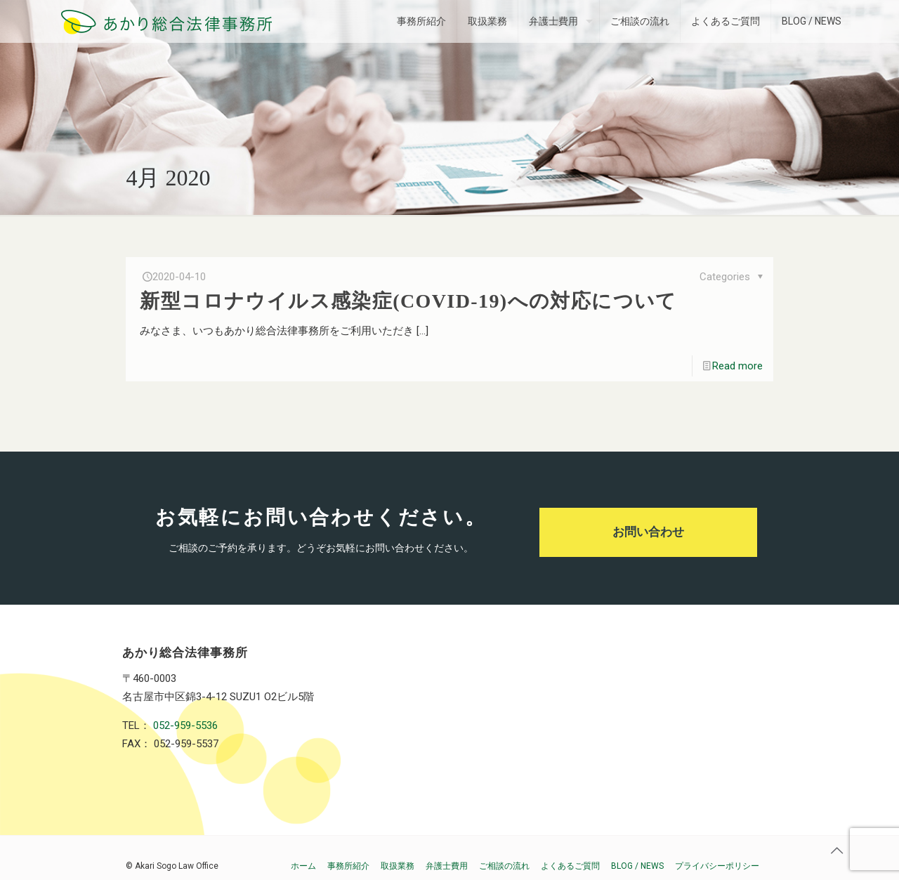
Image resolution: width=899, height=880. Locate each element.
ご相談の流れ (504, 866)
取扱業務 (397, 866)
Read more (737, 366)
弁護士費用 (447, 866)
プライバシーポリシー (717, 866)
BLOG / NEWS (637, 866)
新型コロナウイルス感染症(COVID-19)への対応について (408, 301)
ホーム (303, 866)
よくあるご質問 (570, 866)
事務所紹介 (348, 866)
